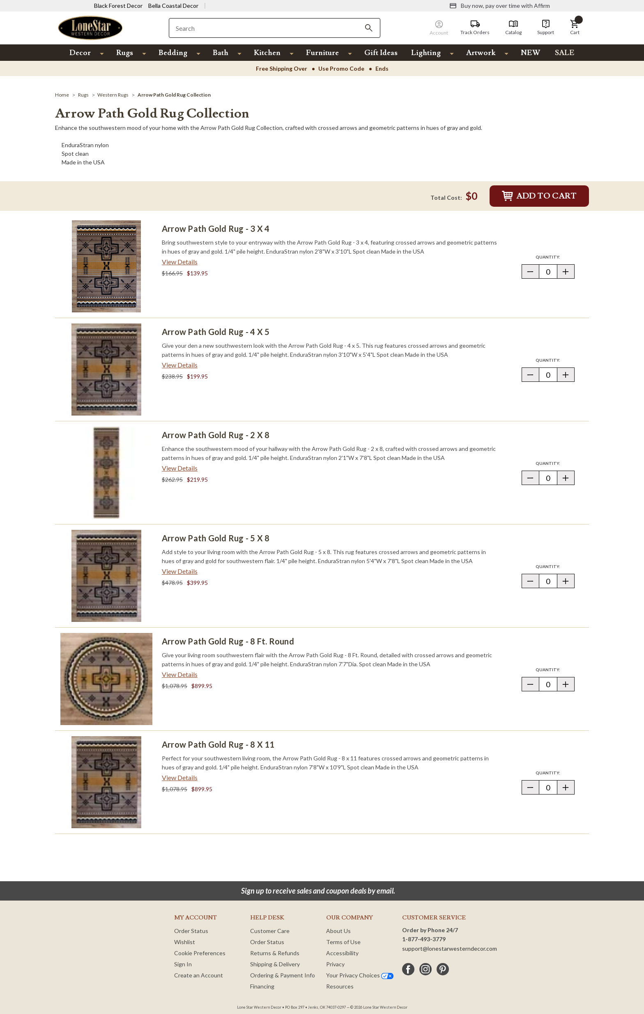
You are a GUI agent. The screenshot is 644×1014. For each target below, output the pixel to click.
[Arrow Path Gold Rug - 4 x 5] (106, 369)
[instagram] (425, 969)
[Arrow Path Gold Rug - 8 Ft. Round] (106, 679)
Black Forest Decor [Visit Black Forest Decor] (118, 5)
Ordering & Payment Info (282, 975)
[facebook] (408, 969)
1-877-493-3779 (424, 938)
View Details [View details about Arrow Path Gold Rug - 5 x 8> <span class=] (180, 571)
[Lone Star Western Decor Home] (90, 27)
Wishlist (184, 941)
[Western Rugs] (113, 95)
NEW (530, 53)
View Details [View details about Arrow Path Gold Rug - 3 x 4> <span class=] (180, 262)
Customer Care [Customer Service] (270, 930)
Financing (262, 986)
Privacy (335, 964)
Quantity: (555, 256)
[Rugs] (83, 95)
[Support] (545, 27)
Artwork (480, 53)
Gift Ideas (381, 53)
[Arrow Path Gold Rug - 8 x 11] (106, 782)
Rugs (124, 53)
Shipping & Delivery (275, 964)
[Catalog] (513, 27)
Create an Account (198, 975)
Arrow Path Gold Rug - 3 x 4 (215, 228)
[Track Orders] (475, 27)
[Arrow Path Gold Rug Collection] (174, 95)
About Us (338, 930)
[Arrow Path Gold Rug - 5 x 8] (106, 576)
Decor (80, 53)
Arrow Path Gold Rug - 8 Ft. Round (228, 641)
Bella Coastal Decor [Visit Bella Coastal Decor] (173, 5)
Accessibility (342, 952)
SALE (565, 53)
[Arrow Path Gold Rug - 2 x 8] (106, 473)
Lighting (426, 53)
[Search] (369, 28)
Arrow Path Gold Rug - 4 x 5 (215, 332)
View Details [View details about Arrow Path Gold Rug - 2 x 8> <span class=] (180, 468)
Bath (220, 53)
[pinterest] (443, 969)
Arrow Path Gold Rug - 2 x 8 (215, 435)
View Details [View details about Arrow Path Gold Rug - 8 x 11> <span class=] (180, 777)
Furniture (322, 53)
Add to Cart (539, 196)
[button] (574, 27)
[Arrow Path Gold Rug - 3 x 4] (106, 266)
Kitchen (267, 53)
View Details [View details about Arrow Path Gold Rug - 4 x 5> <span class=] (180, 365)
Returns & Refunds (274, 952)
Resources (340, 986)
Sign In (183, 964)
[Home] (62, 95)
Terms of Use (343, 941)
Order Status (191, 930)
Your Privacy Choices (359, 975)
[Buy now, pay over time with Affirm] (499, 6)
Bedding (173, 53)
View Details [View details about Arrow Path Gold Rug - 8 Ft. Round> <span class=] (180, 674)
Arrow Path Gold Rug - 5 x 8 (215, 538)
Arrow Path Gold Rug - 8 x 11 (218, 744)
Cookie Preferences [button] (199, 952)
